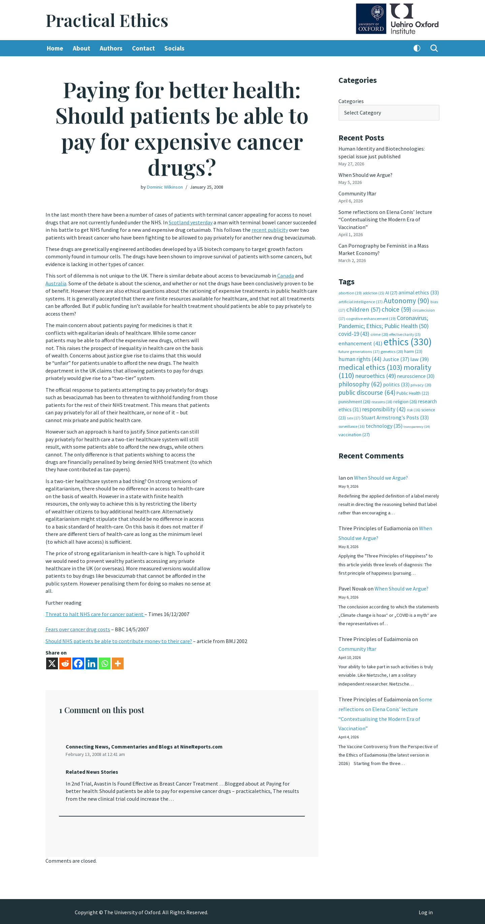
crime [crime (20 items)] (379, 333)
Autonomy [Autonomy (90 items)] (406, 300)
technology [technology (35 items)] (384, 424)
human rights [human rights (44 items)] (360, 358)
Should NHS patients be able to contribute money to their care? (118, 639)
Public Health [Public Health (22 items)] (412, 392)
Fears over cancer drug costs (77, 628)
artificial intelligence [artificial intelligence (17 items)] (360, 301)
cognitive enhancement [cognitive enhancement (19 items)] (371, 317)
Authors (111, 48)
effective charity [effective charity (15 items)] (405, 333)
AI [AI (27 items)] (391, 292)
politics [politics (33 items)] (396, 383)
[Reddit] (65, 662)
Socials (174, 48)
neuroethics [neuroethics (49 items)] (375, 375)
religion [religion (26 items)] (405, 400)
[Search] (434, 48)
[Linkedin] (91, 662)
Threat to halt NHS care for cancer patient (94, 613)
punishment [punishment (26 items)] (354, 400)
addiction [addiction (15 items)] (373, 292)
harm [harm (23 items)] (413, 351)
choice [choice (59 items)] (396, 309)
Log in (426, 910)
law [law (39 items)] (419, 358)
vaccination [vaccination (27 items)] (354, 434)
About (81, 48)
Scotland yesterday (191, 222)
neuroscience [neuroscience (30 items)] (415, 375)
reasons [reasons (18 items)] (381, 400)
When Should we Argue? (365, 174)
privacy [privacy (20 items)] (421, 383)
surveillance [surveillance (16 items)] (351, 425)
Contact (143, 48)
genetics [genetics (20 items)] (392, 350)
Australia (55, 283)
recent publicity (270, 229)
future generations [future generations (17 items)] (359, 350)
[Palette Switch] (417, 48)
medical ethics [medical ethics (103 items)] (370, 366)
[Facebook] (78, 662)
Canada (285, 275)
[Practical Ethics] (106, 20)
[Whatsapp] (104, 662)
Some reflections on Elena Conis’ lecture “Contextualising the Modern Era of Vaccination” (385, 219)
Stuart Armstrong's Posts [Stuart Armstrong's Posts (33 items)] (395, 417)
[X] (52, 662)
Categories (351, 101)
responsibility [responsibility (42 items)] (384, 408)
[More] (118, 662)
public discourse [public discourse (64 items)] (366, 392)
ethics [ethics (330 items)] (408, 341)
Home (55, 48)
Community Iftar (357, 193)
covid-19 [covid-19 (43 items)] (353, 333)
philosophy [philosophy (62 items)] (360, 383)
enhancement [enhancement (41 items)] (360, 342)
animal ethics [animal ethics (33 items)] (418, 292)
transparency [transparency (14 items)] (416, 425)
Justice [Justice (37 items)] (396, 358)
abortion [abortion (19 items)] (350, 292)
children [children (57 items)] (363, 309)
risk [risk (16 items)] (413, 409)
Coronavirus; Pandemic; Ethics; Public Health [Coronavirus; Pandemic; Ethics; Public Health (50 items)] (383, 321)
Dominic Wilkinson (165, 187)
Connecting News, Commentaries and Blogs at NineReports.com (145, 745)
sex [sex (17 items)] (353, 417)
